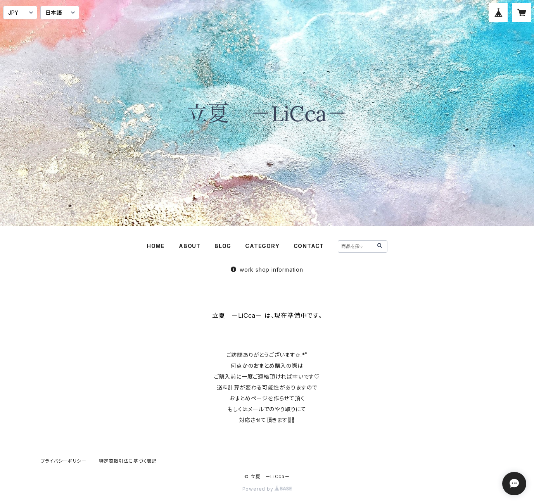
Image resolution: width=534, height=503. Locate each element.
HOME (156, 246)
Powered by (267, 489)
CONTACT (309, 246)
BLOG (222, 246)
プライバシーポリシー (63, 461)
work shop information (267, 269)
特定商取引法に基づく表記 (128, 461)
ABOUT (189, 246)
